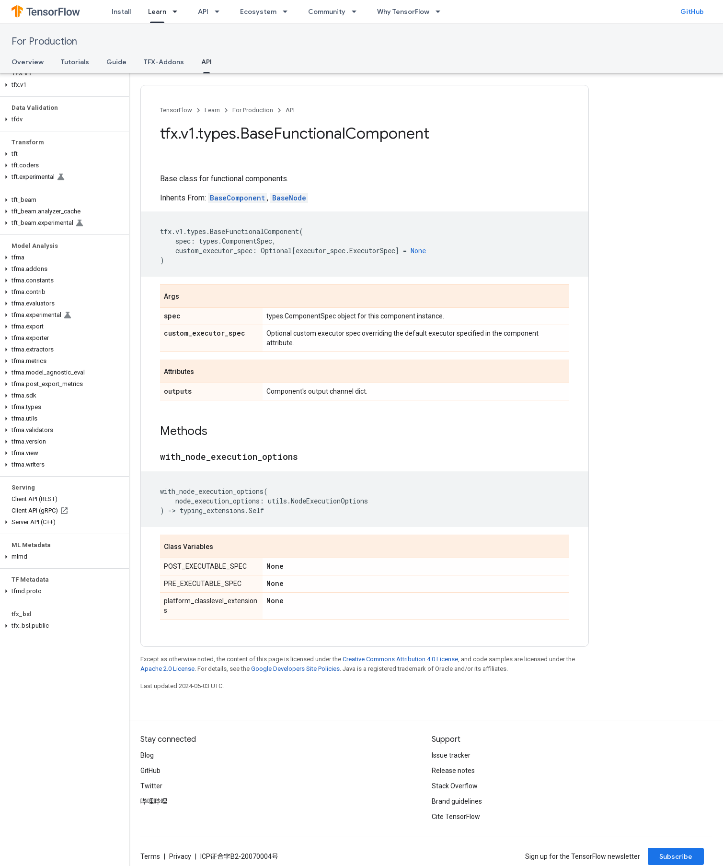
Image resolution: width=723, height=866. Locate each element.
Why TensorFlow (403, 11)
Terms (150, 856)
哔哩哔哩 (153, 801)
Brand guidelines (457, 801)
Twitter (151, 786)
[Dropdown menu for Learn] (177, 11)
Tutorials (75, 62)
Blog (147, 755)
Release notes (453, 770)
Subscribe (675, 856)
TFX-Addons (164, 62)
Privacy (180, 856)
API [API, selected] (206, 62)
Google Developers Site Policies (295, 668)
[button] (62, 85)
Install (121, 11)
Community (326, 11)
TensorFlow (176, 110)
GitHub (692, 11)
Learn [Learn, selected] (157, 11)
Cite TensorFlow (456, 816)
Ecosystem (258, 11)
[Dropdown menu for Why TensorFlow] (440, 11)
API (203, 11)
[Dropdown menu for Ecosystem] (287, 11)
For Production (44, 41)
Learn (212, 110)
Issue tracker (451, 755)
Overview (27, 62)
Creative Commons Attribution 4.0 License (400, 659)
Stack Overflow (455, 786)
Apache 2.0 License (167, 668)
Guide (116, 62)
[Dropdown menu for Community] (356, 11)
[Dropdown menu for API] (219, 11)
